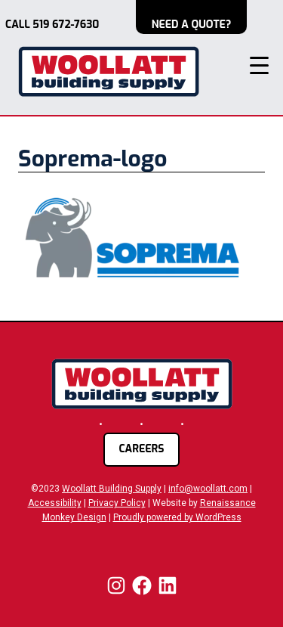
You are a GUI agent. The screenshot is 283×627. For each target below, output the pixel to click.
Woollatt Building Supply (111, 488)
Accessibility (55, 503)
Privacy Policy (117, 503)
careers (141, 449)
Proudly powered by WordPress (177, 517)
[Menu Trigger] (259, 65)
